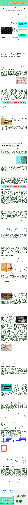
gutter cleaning (9, 436)
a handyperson (17, 435)
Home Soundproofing (20, 485)
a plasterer (23, 437)
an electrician (18, 440)
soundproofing (10, 17)
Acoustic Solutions (4, 488)
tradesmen (7, 442)
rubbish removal (9, 438)
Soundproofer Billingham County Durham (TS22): (10, 14)
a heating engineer (11, 437)
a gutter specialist (5, 441)
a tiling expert (22, 439)
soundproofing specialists (10, 197)
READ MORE (7, 281)
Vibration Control (23, 487)
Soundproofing (6, 67)
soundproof (8, 410)
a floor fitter (22, 438)
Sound (13, 27)
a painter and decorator (22, 436)
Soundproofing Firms (17, 486)
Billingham (16, 191)
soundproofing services (14, 464)
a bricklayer (8, 439)
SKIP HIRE (7, 440)
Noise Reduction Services (21, 488)
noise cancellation (15, 457)
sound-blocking (8, 232)
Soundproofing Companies (10, 485)
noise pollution (20, 478)
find (3, 468)
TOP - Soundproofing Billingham (7, 490)
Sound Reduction (8, 486)
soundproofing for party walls (18, 454)
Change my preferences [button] (19, 502)
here (18, 482)
